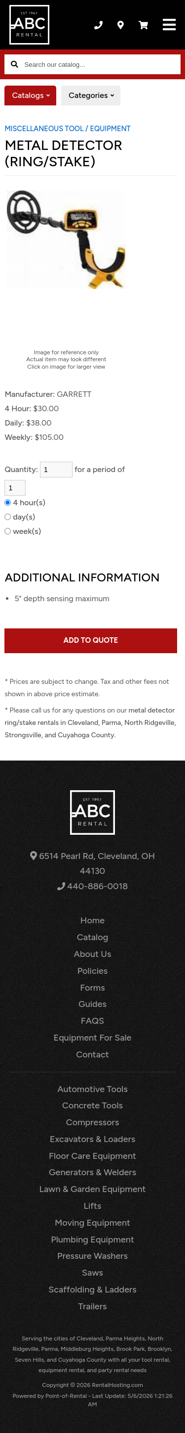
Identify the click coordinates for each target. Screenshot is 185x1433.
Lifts (93, 1205)
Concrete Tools (92, 1105)
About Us (92, 954)
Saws (92, 1272)
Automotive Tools (92, 1089)
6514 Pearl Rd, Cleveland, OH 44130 (92, 864)
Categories (94, 95)
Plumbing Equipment (92, 1239)
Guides (92, 1004)
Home (92, 920)
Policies (92, 970)
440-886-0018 (92, 886)
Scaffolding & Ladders (92, 1289)
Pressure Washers (92, 1255)
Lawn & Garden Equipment (92, 1189)
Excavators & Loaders (92, 1139)
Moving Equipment (92, 1222)
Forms (92, 987)
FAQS (92, 1020)
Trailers (92, 1306)
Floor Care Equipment (92, 1155)
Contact (92, 1054)
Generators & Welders (92, 1172)
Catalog (93, 937)
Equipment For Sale (93, 1037)
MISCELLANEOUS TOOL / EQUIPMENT (67, 128)
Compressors (92, 1122)
